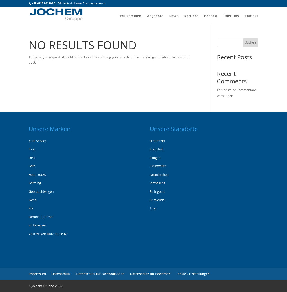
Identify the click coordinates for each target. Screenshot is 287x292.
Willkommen (130, 16)
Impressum (37, 274)
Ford (32, 166)
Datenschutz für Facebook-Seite (100, 274)
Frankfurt (156, 149)
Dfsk (32, 158)
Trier (153, 208)
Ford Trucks (37, 174)
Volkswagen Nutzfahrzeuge (48, 234)
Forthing (35, 183)
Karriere (191, 16)
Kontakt (251, 16)
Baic (32, 149)
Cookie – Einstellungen (193, 274)
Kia (31, 208)
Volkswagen (37, 225)
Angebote (155, 16)
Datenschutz (61, 274)
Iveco (32, 200)
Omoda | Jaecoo (41, 217)
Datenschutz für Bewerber (150, 274)
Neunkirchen (159, 174)
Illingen (155, 158)
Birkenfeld (157, 141)
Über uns (231, 16)
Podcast (210, 16)
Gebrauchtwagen (41, 191)
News (173, 16)
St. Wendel (157, 200)
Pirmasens (157, 183)
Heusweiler (158, 166)
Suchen (250, 42)
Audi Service (38, 141)
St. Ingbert (157, 191)
